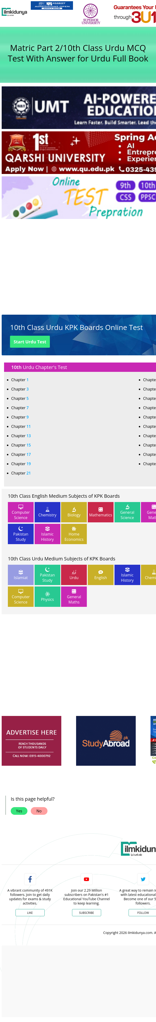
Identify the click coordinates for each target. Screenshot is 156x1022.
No (39, 811)
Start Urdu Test (30, 342)
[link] (52, 5)
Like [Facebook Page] (30, 913)
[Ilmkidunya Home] (14, 12)
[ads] (31, 741)
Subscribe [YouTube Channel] (86, 913)
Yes (19, 811)
